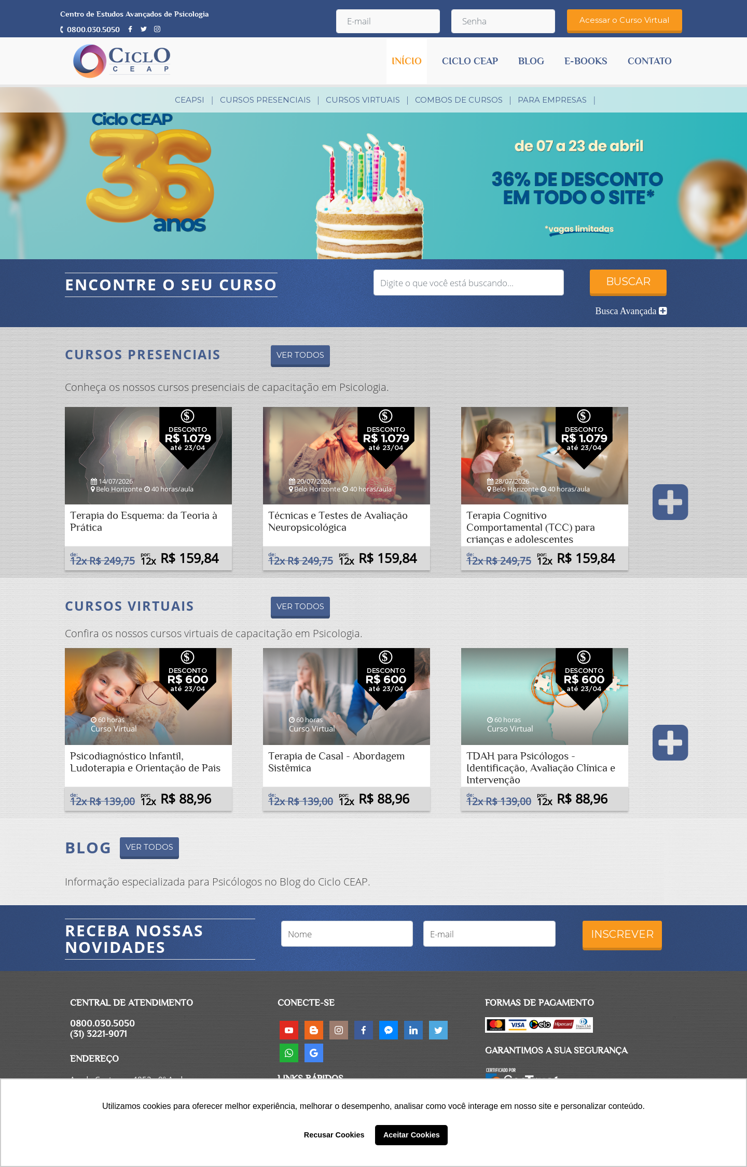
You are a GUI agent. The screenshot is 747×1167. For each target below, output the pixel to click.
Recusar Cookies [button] (334, 1135)
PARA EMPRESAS (552, 100)
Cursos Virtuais (363, 100)
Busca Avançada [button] (631, 311)
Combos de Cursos (459, 100)
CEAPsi (189, 100)
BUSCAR (628, 281)
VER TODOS (300, 355)
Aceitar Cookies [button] (411, 1135)
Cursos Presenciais (265, 100)
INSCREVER (622, 934)
